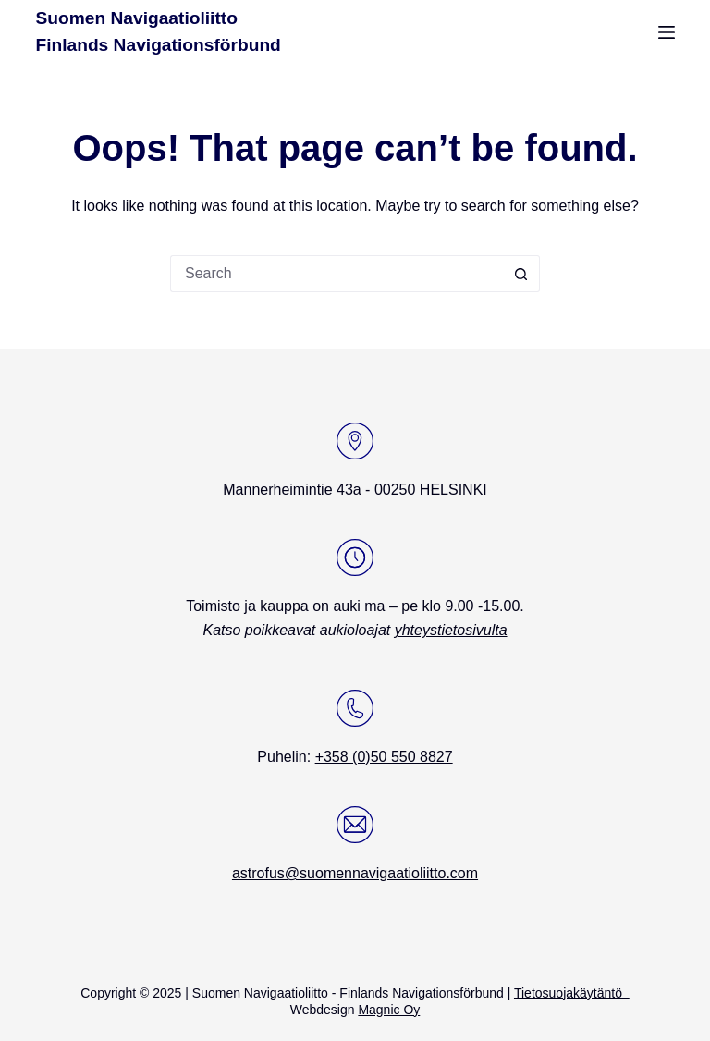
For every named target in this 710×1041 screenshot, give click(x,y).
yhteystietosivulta (451, 630)
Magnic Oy (389, 1009)
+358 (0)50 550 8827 (384, 757)
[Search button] (521, 273)
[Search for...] (336, 273)
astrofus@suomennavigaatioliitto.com (355, 873)
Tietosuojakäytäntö (572, 993)
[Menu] (666, 32)
